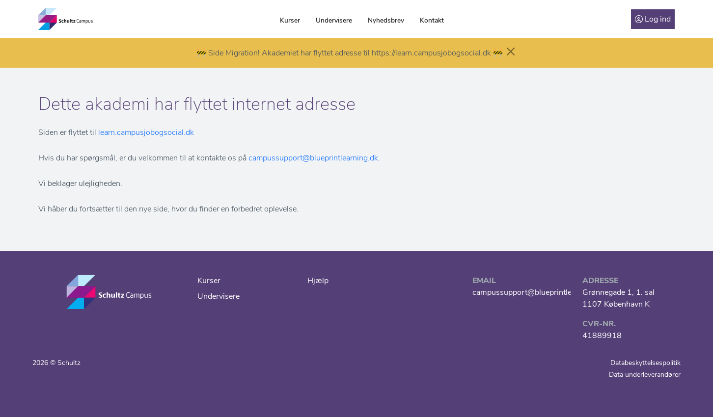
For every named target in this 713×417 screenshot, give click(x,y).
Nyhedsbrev (386, 20)
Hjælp (318, 280)
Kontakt (432, 20)
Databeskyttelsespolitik (645, 362)
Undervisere (334, 20)
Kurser (290, 20)
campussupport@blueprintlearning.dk (313, 158)
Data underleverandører (645, 374)
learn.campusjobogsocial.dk (146, 132)
